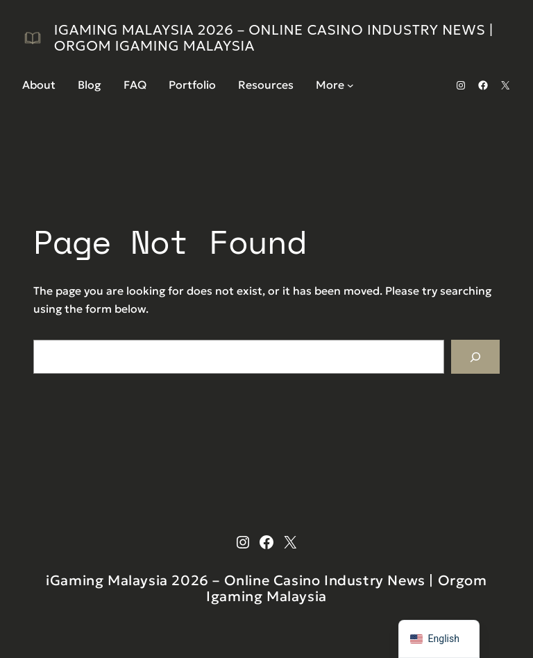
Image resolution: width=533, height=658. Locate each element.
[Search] (475, 357)
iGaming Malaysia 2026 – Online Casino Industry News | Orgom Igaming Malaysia (273, 38)
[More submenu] (350, 85)
